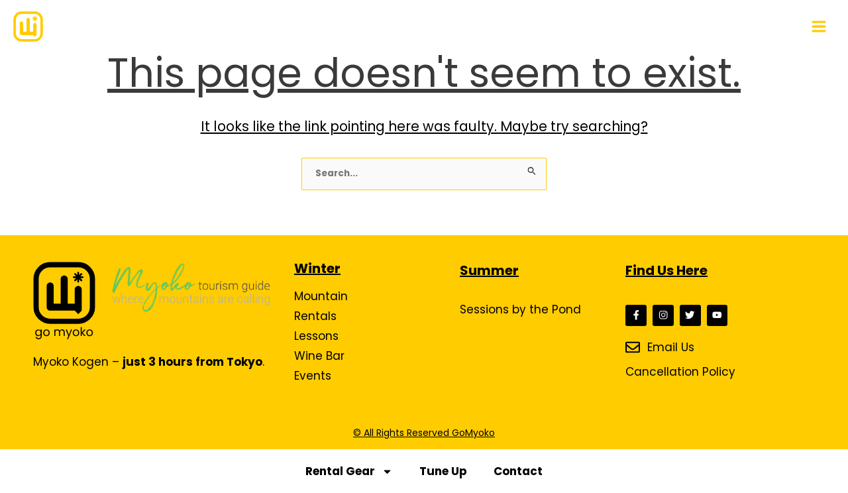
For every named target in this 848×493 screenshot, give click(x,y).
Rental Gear (349, 471)
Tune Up (443, 471)
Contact (518, 471)
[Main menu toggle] (819, 26)
